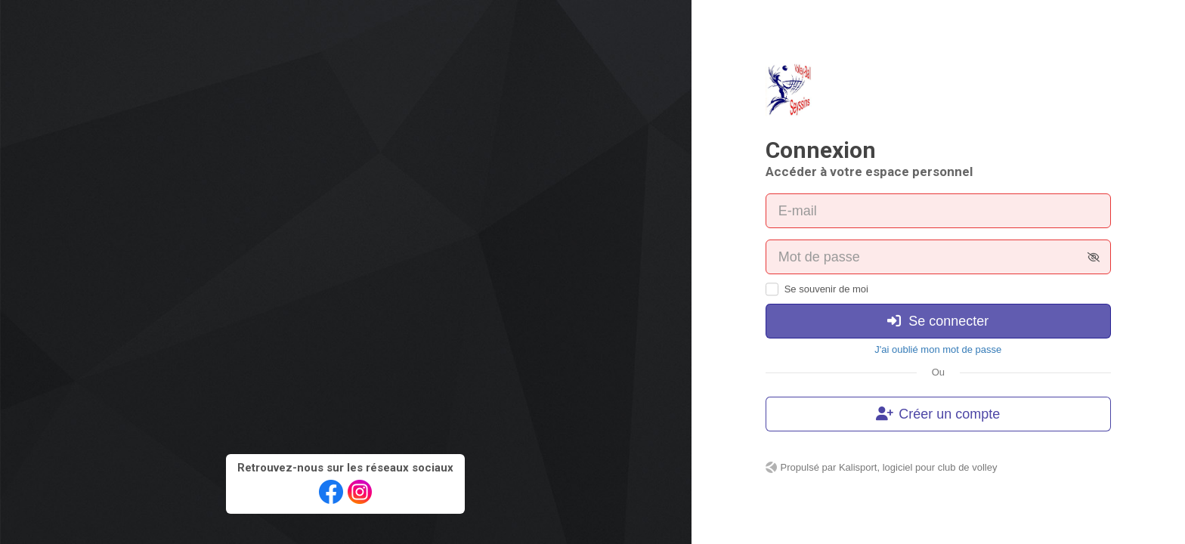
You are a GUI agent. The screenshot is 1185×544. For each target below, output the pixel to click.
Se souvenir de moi (826, 289)
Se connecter (938, 321)
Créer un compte (938, 414)
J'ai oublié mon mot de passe (937, 349)
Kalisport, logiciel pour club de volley (918, 467)
